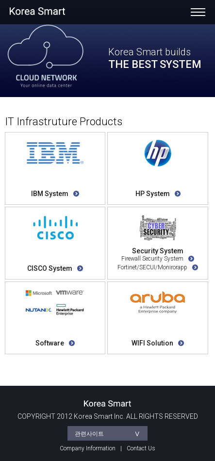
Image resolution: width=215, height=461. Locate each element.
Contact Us (141, 448)
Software (55, 343)
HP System (158, 193)
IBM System (55, 193)
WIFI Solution (158, 343)
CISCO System (55, 268)
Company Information (88, 448)
